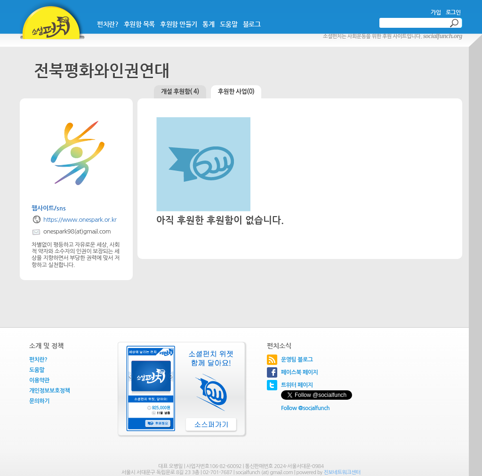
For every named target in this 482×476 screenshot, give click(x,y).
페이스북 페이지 (299, 372)
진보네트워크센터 (342, 472)
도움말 (229, 24)
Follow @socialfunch (305, 408)
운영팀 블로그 (297, 360)
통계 (208, 24)
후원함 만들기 (178, 24)
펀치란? (107, 24)
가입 (436, 12)
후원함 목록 (139, 24)
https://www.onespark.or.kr (79, 220)
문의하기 (39, 401)
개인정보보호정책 (49, 391)
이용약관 (39, 380)
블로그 (252, 24)
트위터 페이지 (297, 385)
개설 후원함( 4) (180, 92)
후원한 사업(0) (236, 92)
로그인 (453, 12)
